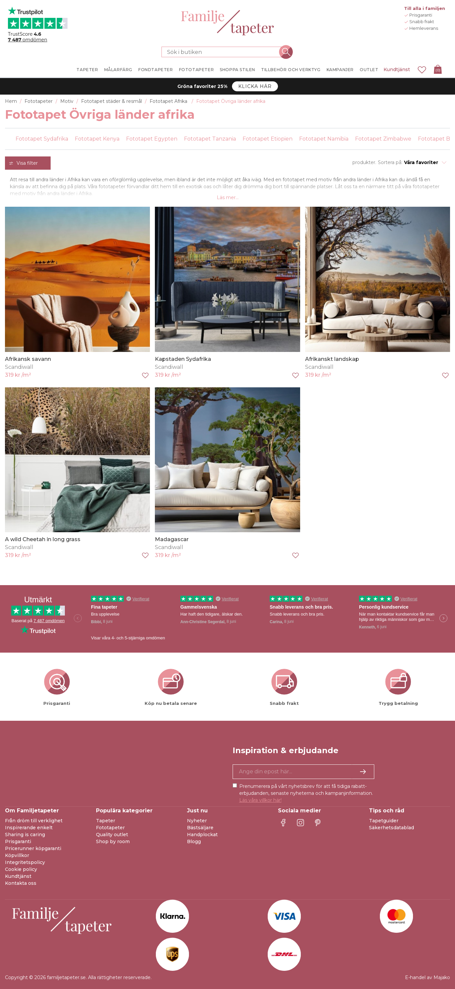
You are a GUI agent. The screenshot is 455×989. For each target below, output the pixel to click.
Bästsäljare (200, 828)
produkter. (364, 162)
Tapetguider (383, 821)
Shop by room (113, 841)
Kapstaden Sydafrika (183, 359)
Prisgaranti (18, 841)
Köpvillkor (17, 855)
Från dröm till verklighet (34, 821)
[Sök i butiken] (223, 52)
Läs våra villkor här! (260, 800)
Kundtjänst (397, 69)
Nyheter (197, 821)
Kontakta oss (20, 883)
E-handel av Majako (427, 977)
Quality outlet (112, 835)
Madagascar (172, 539)
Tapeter (105, 821)
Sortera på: (390, 162)
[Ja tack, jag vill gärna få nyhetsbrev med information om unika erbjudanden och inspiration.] (303, 771)
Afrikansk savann (28, 359)
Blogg (194, 841)
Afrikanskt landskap (332, 359)
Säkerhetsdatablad (391, 828)
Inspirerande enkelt (29, 828)
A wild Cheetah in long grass (42, 539)
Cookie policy (21, 869)
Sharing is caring (25, 835)
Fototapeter (110, 828)
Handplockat (202, 835)
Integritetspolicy (25, 862)
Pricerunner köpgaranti (33, 848)
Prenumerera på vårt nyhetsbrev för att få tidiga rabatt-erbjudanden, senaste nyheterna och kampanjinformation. (306, 793)
